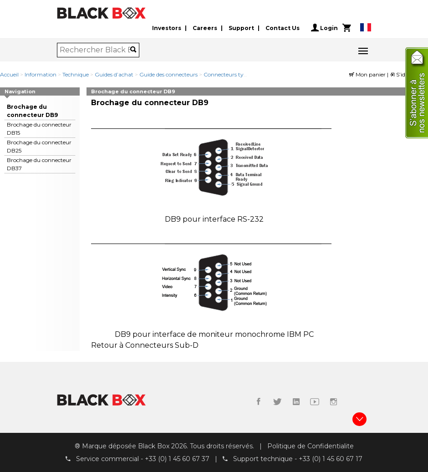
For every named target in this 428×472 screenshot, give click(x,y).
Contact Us (282, 28)
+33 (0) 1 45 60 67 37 (177, 459)
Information (40, 74)
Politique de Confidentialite (310, 446)
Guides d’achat (114, 74)
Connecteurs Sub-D (162, 345)
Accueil (9, 74)
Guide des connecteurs (168, 74)
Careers (205, 28)
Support (241, 28)
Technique (75, 74)
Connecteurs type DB (232, 74)
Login (324, 27)
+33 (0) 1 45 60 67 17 (330, 459)
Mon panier (368, 74)
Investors (166, 28)
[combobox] (95, 50)
